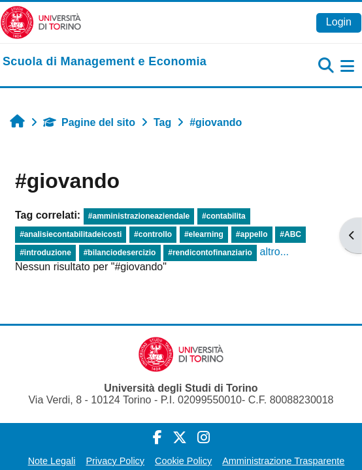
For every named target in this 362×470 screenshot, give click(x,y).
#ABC (290, 234)
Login (339, 21)
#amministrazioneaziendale (138, 216)
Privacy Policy (115, 461)
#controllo (153, 234)
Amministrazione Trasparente (283, 461)
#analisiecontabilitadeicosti (71, 234)
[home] (104, 62)
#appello (252, 234)
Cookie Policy (183, 461)
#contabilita (224, 216)
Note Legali (52, 461)
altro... (274, 251)
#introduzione (45, 252)
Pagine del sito (89, 122)
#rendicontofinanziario (210, 252)
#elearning (203, 234)
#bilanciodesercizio (120, 252)
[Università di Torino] (41, 21)
